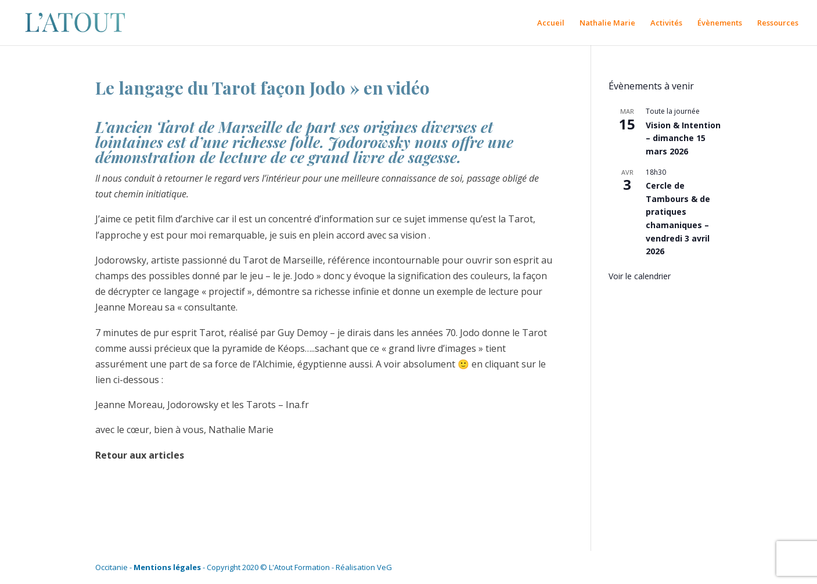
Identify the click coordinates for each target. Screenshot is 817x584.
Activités (666, 23)
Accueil (550, 23)
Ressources (777, 23)
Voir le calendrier (640, 276)
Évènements (719, 23)
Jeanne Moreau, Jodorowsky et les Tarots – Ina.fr (202, 404)
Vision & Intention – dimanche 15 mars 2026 (683, 138)
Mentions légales (167, 567)
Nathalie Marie (607, 23)
